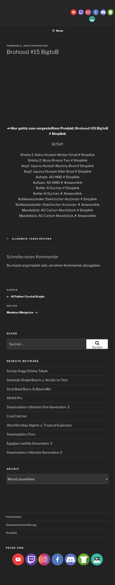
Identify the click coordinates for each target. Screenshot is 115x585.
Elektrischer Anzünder (62, 199)
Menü (57, 30)
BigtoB (42, 45)
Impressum (14, 516)
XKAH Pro (14, 398)
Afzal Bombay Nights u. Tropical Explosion (39, 425)
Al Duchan (54, 188)
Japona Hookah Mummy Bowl (54, 166)
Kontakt (11, 533)
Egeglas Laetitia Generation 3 (29, 443)
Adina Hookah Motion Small (56, 155)
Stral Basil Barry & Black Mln (29, 389)
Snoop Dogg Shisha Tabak (27, 371)
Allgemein (20, 238)
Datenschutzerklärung (21, 525)
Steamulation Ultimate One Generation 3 (38, 407)
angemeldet (31, 265)
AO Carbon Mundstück (58, 210)
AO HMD (55, 177)
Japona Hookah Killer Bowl (53, 171)
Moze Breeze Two (56, 160)
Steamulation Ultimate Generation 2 (34, 452)
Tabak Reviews (40, 238)
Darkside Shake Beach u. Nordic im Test (37, 380)
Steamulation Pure (21, 434)
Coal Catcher (17, 416)
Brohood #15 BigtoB (91, 128)
